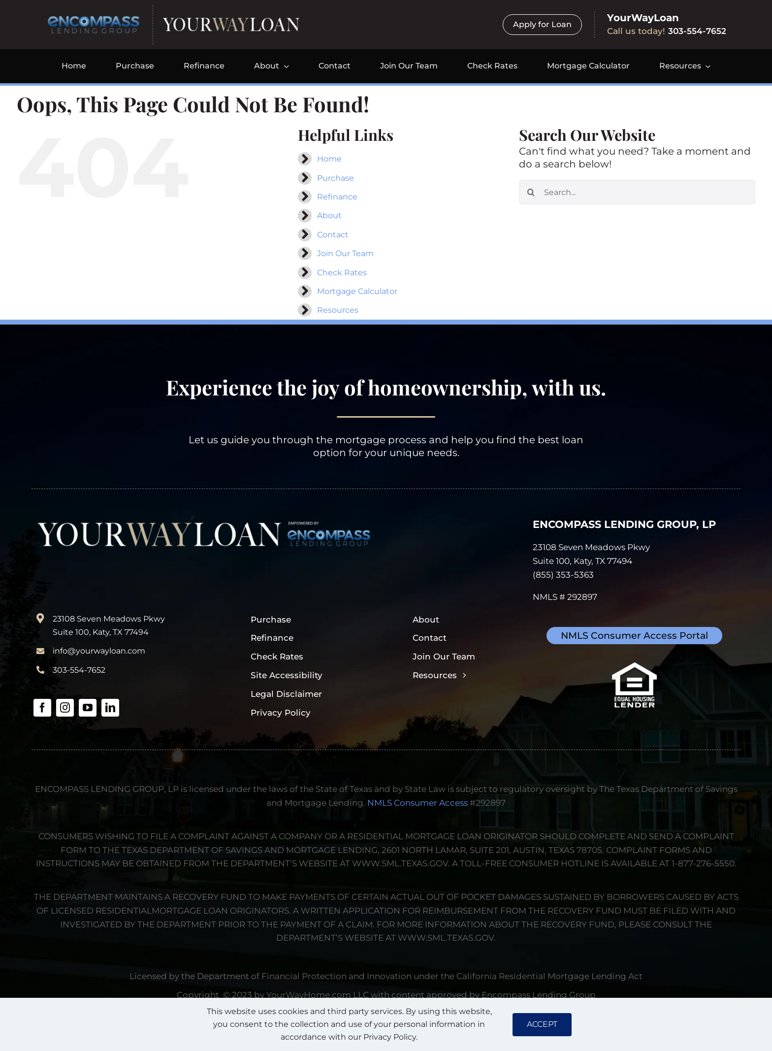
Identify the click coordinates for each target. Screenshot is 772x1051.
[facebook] (42, 708)
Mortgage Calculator (357, 291)
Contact (333, 234)
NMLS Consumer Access (417, 802)
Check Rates (342, 272)
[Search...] (637, 192)
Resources (337, 310)
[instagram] (65, 708)
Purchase (335, 178)
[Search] (531, 192)
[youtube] (87, 708)
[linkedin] (110, 708)
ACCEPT (542, 1024)
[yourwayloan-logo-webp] (231, 20)
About (329, 215)
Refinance (337, 196)
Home (329, 159)
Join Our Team (345, 253)
